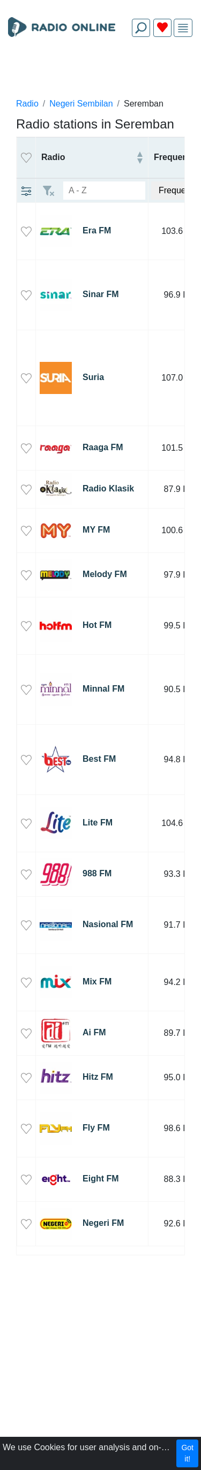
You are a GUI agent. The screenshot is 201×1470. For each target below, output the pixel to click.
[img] (183, 28)
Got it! (187, 1453)
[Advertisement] (100, 70)
